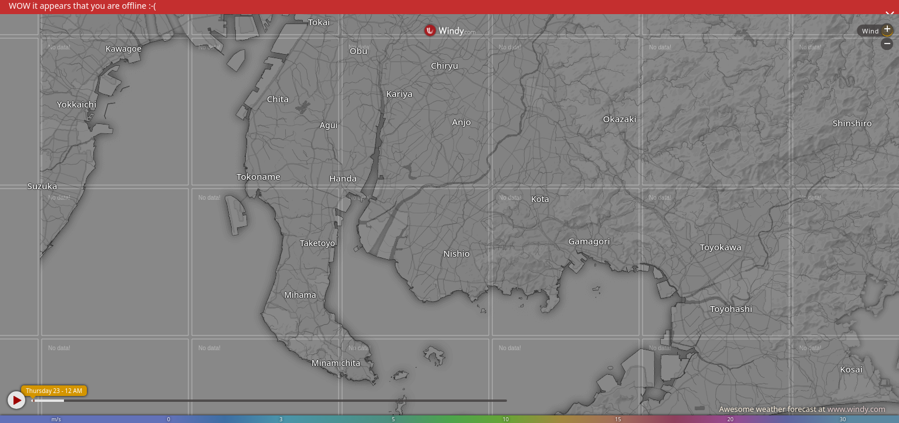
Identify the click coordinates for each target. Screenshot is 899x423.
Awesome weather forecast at (802, 409)
